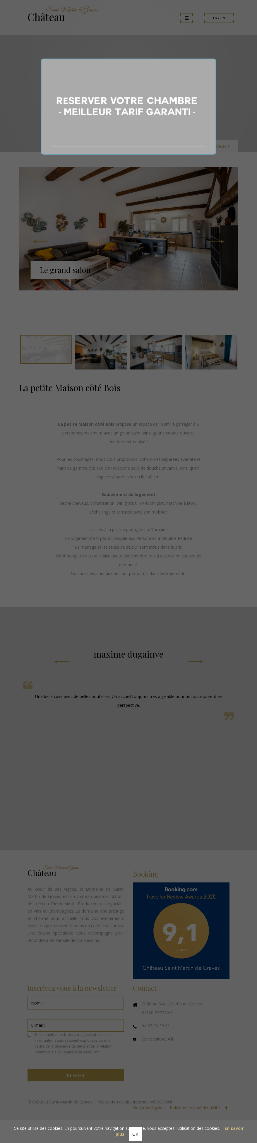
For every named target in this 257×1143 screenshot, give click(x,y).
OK (135, 1134)
